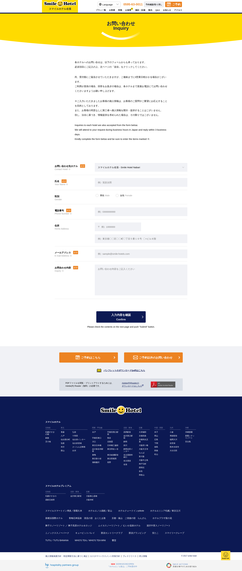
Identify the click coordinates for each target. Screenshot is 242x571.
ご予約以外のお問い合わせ (157, 358)
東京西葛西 (112, 459)
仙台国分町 (65, 439)
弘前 (74, 432)
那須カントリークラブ (112, 533)
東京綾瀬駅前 (112, 455)
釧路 (47, 438)
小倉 (171, 432)
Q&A (157, 10)
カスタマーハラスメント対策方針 (105, 556)
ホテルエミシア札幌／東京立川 (165, 510)
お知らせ (167, 10)
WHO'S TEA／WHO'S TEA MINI (90, 540)
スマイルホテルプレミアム (58, 486)
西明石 (141, 467)
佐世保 (172, 443)
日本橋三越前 (112, 445)
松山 (156, 454)
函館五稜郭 (50, 500)
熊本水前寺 (174, 447)
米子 (156, 432)
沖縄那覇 (189, 432)
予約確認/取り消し (154, 4)
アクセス (178, 10)
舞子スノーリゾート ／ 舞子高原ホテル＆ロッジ (68, 525)
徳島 (156, 447)
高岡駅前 (127, 432)
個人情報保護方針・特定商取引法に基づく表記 (66, 556)
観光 (150, 10)
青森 (63, 432)
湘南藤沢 (96, 462)
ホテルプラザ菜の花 (162, 518)
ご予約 (176, 4)
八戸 (63, 436)
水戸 (94, 432)
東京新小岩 (96, 459)
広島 (156, 439)
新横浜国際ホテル (54, 518)
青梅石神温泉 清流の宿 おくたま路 (87, 518)
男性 (105, 195)
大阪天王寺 (143, 449)
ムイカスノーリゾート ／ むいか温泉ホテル (119, 525)
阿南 (156, 451)
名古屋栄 (127, 461)
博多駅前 (173, 436)
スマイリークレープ (174, 533)
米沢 (63, 447)
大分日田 (173, 451)
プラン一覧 (101, 10)
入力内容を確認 (121, 317)
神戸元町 (142, 464)
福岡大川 (173, 439)
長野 (109, 462)
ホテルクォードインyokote (131, 510)
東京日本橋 (96, 445)
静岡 (125, 442)
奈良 (141, 471)
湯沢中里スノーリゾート (158, 525)
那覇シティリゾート (189, 437)
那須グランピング (137, 533)
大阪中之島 (143, 460)
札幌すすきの (50, 496)
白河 (74, 451)
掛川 (125, 445)
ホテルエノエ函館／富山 (100, 510)
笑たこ (155, 533)
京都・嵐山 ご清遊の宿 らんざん (129, 518)
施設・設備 (140, 10)
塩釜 (63, 443)
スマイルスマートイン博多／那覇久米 (63, 510)
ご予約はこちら (96, 358)
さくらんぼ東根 (78, 447)
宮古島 (188, 442)
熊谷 (109, 438)
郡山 (63, 451)
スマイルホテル (52, 422)
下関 (156, 443)
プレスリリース (130, 556)
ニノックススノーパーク (57, 533)
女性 (126, 195)
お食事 (128, 10)
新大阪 (141, 456)
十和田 (75, 436)
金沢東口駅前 (75, 496)
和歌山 (141, 475)
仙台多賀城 (77, 443)
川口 (94, 442)
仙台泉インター (78, 439)
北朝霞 (110, 442)
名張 (125, 464)
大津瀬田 (142, 432)
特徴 (120, 10)
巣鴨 (94, 455)
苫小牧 (48, 442)
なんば (141, 453)
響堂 (114, 540)
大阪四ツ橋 (143, 445)
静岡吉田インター (128, 450)
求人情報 (143, 556)
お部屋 (112, 10)
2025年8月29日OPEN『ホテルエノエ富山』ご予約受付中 (122, 565)
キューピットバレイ (85, 533)
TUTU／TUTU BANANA (57, 540)
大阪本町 (90, 500)
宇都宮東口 (96, 438)
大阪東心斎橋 (91, 496)
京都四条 (142, 436)
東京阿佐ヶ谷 (112, 449)
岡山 (156, 436)
